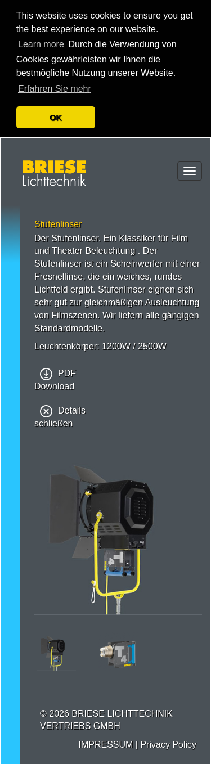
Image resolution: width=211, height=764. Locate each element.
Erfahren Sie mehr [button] (54, 88)
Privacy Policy (168, 744)
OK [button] (56, 117)
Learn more (41, 44)
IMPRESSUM (105, 744)
